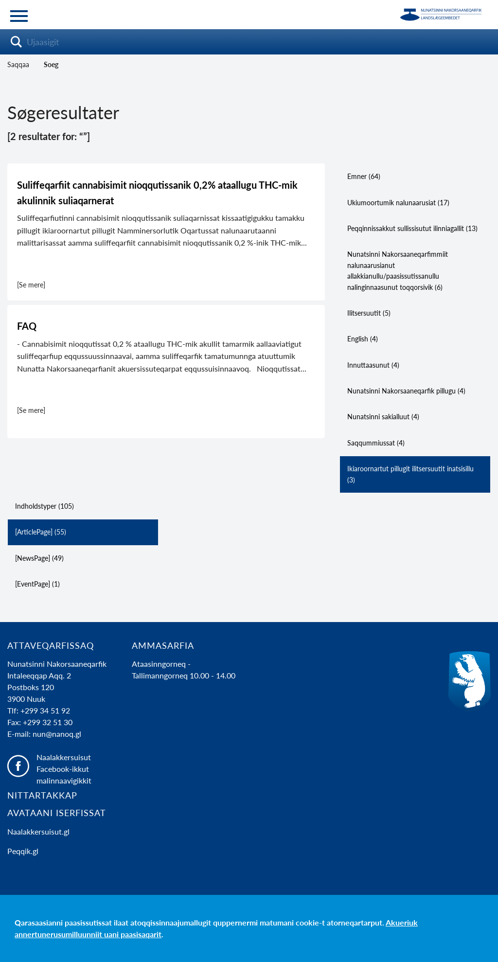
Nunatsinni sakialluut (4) (383, 416)
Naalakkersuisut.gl (38, 831)
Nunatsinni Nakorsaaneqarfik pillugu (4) (406, 391)
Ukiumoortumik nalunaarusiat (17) (398, 202)
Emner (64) (363, 176)
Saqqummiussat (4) (376, 443)
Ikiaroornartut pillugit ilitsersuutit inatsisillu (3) (410, 473)
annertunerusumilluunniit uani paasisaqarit (88, 934)
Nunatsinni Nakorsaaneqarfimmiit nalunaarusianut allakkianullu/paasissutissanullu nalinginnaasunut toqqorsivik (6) (397, 270)
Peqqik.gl (22, 850)
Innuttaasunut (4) (373, 365)
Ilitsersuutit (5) (369, 313)
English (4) (362, 339)
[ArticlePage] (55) (40, 532)
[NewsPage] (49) (39, 558)
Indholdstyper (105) (44, 506)
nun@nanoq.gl (57, 733)
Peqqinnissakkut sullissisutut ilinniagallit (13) (412, 228)
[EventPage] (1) (37, 584)
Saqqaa (18, 64)
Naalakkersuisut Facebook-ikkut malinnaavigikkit (63, 768)
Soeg (51, 64)
